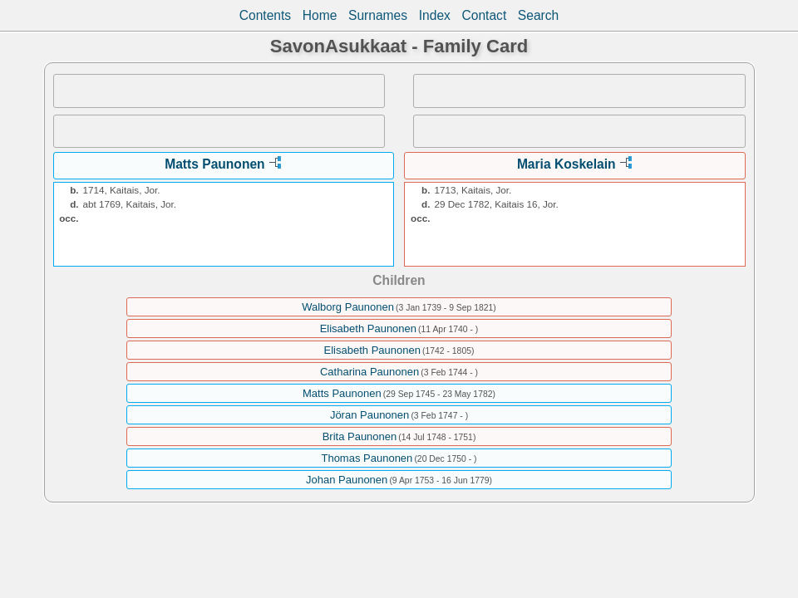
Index (435, 15)
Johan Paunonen (346, 479)
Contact (483, 15)
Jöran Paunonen (369, 415)
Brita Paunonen (360, 436)
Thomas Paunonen (366, 458)
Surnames (377, 15)
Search (538, 15)
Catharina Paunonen (369, 371)
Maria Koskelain (566, 164)
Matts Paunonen (214, 164)
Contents (265, 15)
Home (320, 15)
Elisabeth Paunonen (368, 328)
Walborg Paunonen (348, 307)
